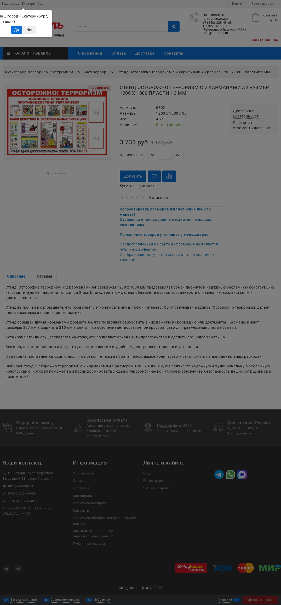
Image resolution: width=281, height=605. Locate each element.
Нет (29, 30)
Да (16, 30)
